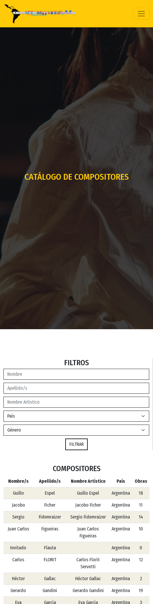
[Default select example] (76, 430)
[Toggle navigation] (141, 13)
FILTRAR (76, 444)
